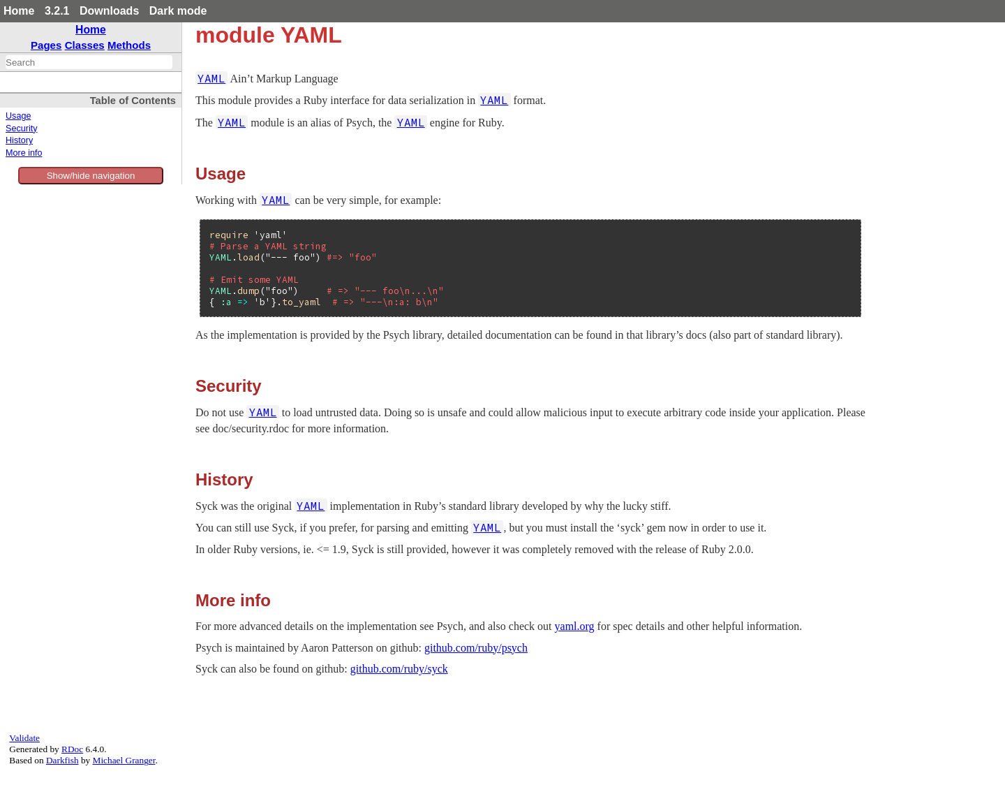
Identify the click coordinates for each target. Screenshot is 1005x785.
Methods (129, 45)
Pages (46, 45)
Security (22, 128)
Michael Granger (124, 760)
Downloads (109, 11)
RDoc (72, 749)
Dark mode (178, 11)
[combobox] (89, 62)
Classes (85, 45)
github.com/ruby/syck (399, 669)
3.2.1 (57, 11)
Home (18, 11)
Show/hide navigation (91, 175)
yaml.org (575, 626)
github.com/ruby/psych (476, 648)
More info (24, 153)
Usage (18, 116)
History (19, 140)
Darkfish (62, 760)
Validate (24, 738)
